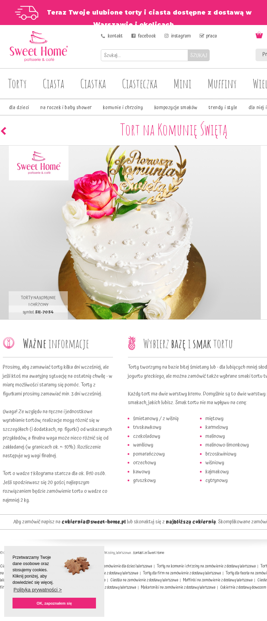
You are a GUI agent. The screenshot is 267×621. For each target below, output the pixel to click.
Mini (182, 83)
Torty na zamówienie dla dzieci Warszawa (120, 566)
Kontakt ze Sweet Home (148, 553)
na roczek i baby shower (66, 108)
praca (211, 36)
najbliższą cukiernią (191, 522)
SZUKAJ (198, 55)
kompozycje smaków (175, 108)
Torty (17, 83)
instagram (181, 36)
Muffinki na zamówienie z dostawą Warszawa (218, 580)
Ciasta (53, 83)
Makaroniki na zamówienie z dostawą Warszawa (178, 587)
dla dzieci (19, 108)
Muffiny (222, 83)
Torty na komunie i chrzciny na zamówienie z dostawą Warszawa (206, 566)
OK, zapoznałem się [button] (54, 603)
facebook (147, 36)
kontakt (115, 36)
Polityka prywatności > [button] (38, 590)
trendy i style (223, 108)
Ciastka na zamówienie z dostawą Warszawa (144, 580)
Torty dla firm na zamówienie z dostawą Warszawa (182, 573)
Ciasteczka (139, 83)
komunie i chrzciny (123, 108)
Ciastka (93, 83)
